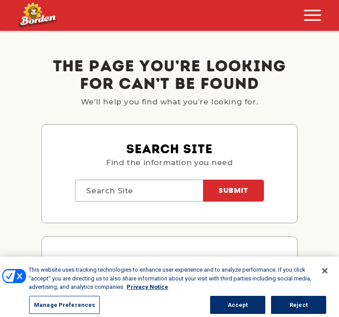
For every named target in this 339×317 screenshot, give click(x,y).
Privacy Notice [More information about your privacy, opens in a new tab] (147, 291)
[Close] (325, 275)
